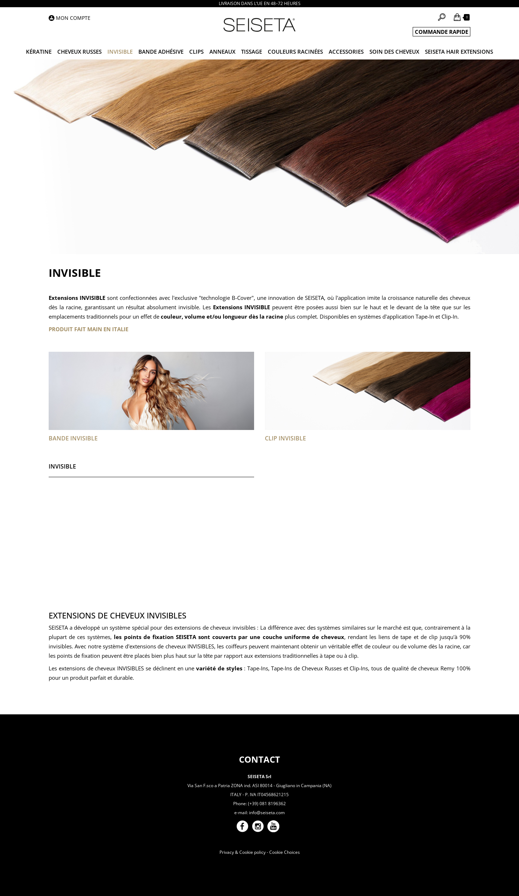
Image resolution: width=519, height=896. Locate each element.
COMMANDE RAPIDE (441, 31)
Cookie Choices (284, 852)
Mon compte (73, 17)
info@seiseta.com (267, 812)
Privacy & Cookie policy (242, 852)
